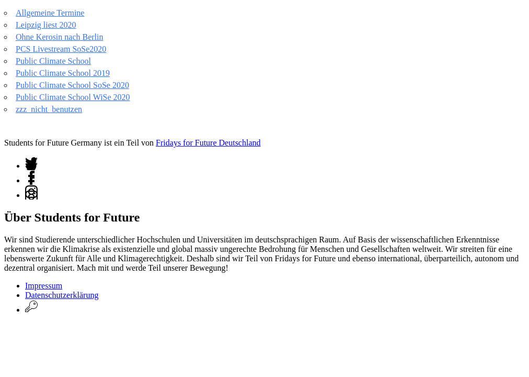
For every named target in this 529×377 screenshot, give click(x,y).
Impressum (43, 285)
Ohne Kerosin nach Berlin (60, 36)
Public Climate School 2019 (63, 73)
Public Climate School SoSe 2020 (72, 85)
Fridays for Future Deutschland (208, 142)
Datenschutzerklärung (61, 295)
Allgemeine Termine (50, 12)
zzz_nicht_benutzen (49, 109)
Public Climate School (53, 61)
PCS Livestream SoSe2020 (61, 49)
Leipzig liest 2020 (46, 24)
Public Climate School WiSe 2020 (73, 97)
